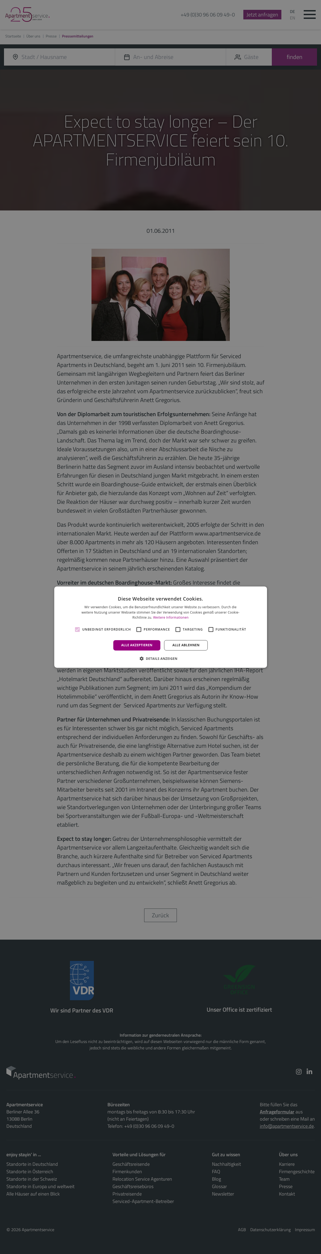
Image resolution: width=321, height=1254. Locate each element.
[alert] (160, 627)
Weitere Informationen (171, 617)
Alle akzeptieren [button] (137, 645)
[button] (160, 658)
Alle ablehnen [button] (185, 645)
